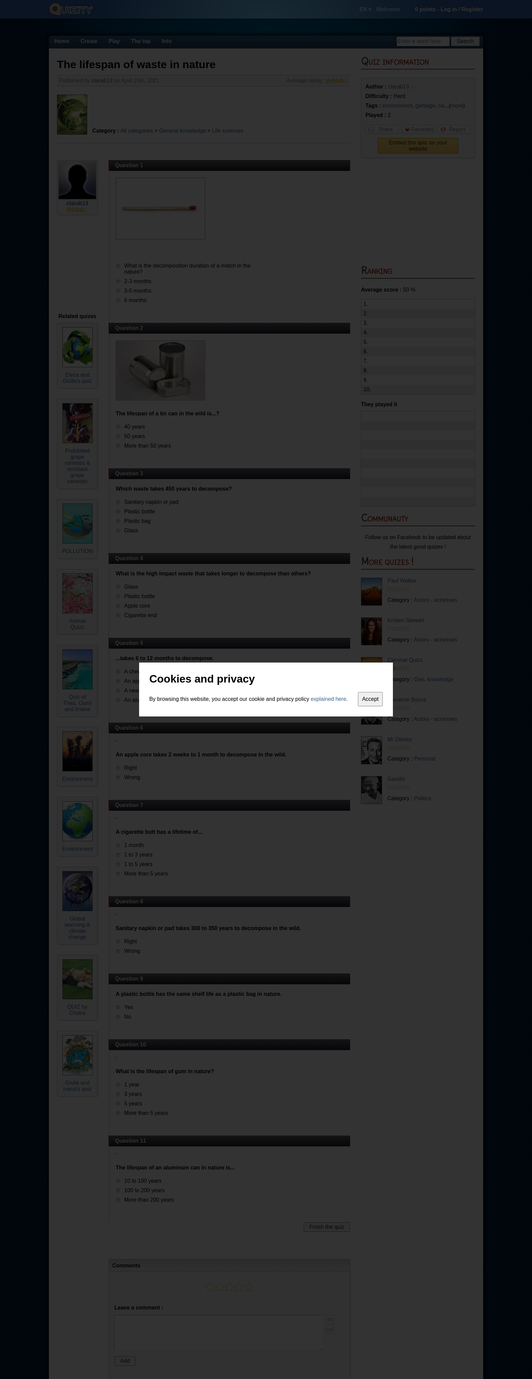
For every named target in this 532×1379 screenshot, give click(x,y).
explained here (328, 699)
